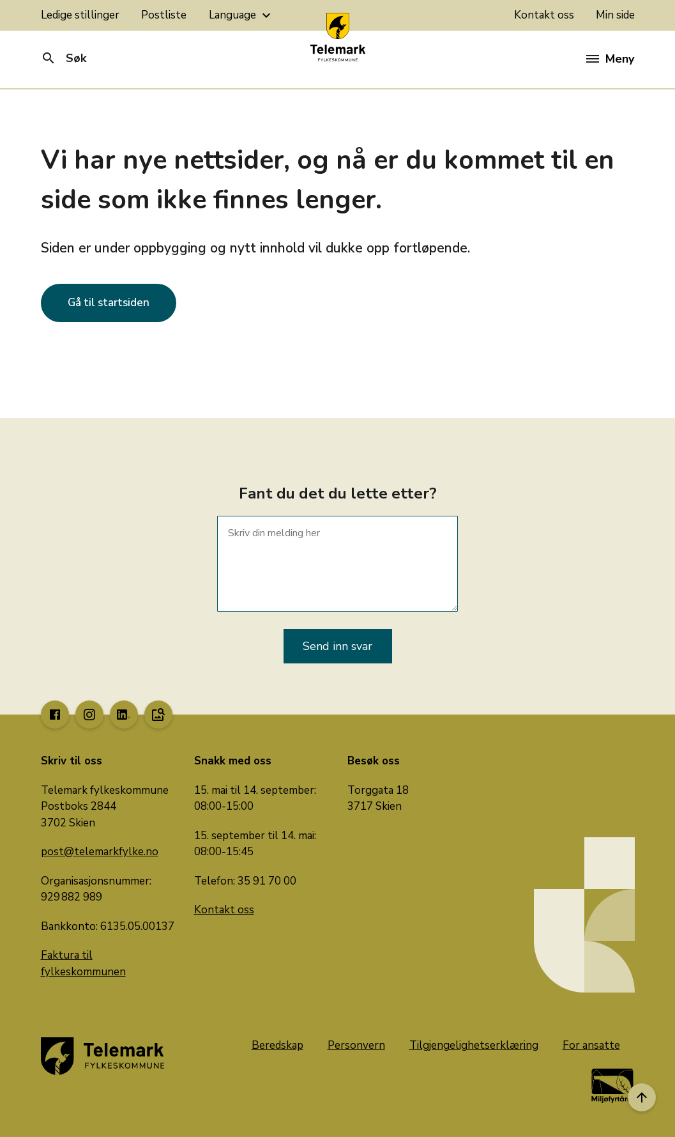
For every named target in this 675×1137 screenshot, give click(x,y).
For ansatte (591, 1045)
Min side (615, 15)
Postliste (163, 15)
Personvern (356, 1045)
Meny (610, 58)
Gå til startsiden (108, 302)
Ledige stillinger (80, 15)
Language (241, 15)
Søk (63, 58)
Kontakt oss (544, 15)
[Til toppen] (642, 1097)
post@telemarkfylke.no (99, 851)
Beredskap (277, 1045)
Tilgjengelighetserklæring (473, 1045)
